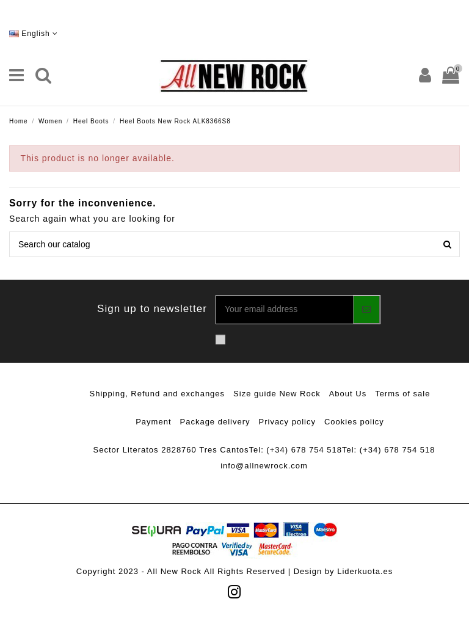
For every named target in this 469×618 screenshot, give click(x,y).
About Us (347, 393)
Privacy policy (287, 421)
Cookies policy (354, 421)
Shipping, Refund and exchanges (157, 393)
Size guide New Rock (277, 393)
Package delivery (215, 421)
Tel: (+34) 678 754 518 (295, 449)
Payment (153, 421)
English (33, 33)
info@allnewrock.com (264, 465)
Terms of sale (402, 393)
